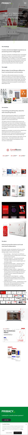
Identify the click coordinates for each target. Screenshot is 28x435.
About (3, 422)
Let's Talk (6, 416)
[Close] (26, 424)
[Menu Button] (25, 3)
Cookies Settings (9, 432)
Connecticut (12, 422)
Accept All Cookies (17, 432)
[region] (14, 428)
